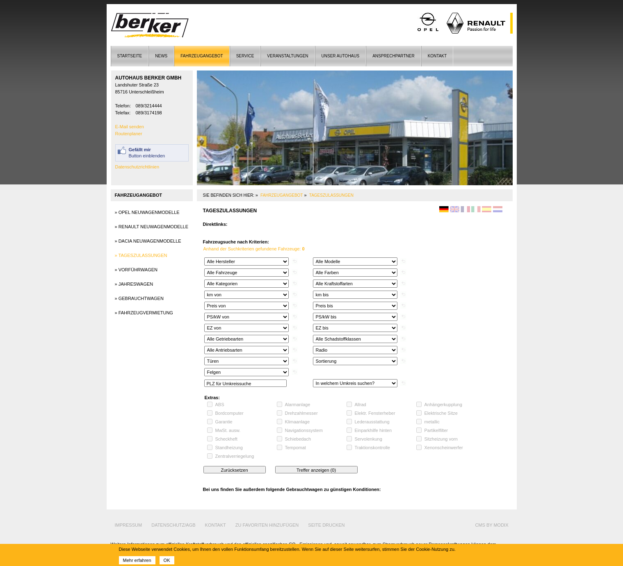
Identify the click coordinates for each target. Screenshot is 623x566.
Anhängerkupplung (443, 404)
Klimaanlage (297, 421)
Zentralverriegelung (234, 456)
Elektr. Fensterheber (375, 413)
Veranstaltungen (287, 56)
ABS (219, 404)
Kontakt (437, 56)
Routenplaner (128, 133)
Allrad (360, 404)
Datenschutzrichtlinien (137, 166)
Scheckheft (226, 438)
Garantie (224, 421)
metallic (432, 421)
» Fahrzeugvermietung (144, 312)
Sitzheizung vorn (441, 438)
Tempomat (295, 447)
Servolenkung (368, 438)
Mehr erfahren (137, 560)
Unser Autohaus (341, 56)
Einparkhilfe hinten (373, 430)
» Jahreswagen (134, 284)
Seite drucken (326, 525)
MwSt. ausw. (228, 430)
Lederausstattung (372, 421)
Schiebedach (298, 438)
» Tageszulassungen (141, 255)
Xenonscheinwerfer (443, 447)
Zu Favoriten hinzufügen (267, 525)
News (161, 56)
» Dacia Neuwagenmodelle (148, 241)
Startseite (129, 56)
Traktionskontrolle (372, 447)
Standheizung (229, 447)
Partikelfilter (436, 430)
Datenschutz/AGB (173, 525)
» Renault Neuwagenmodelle (152, 226)
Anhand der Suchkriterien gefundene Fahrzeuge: (254, 248)
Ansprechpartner (393, 56)
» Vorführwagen (136, 269)
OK (167, 560)
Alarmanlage (297, 404)
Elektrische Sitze (441, 413)
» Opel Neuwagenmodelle (147, 212)
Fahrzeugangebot (201, 56)
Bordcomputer (229, 413)
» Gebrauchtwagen (139, 298)
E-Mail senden (129, 126)
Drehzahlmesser (301, 413)
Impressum (128, 525)
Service (245, 56)
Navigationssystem (304, 430)
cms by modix (491, 525)
